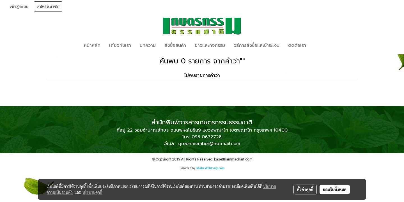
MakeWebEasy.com (210, 168)
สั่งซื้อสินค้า (175, 45)
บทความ (148, 45)
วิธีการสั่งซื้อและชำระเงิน (256, 45)
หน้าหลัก (92, 45)
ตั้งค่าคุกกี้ (305, 189)
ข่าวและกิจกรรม (210, 45)
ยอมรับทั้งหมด (334, 189)
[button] (318, 45)
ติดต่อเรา (297, 45)
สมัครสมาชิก (48, 6)
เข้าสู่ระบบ (19, 6)
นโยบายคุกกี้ (92, 192)
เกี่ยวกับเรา (120, 45)
